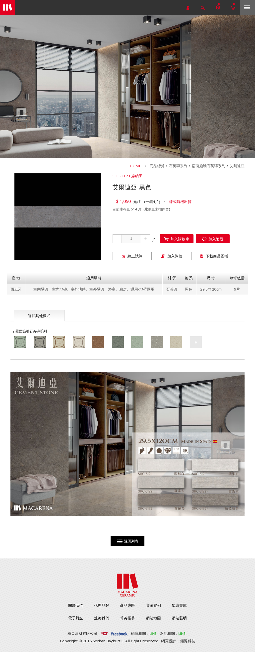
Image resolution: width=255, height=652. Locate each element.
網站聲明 (179, 617)
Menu (247, 7)
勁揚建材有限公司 (7, 7)
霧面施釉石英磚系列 (208, 165)
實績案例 (153, 605)
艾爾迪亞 (237, 165)
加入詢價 (171, 255)
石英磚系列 (178, 165)
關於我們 (75, 605)
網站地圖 (153, 617)
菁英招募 (127, 617)
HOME (135, 165)
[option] (57, 216)
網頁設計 (168, 640)
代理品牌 (101, 605)
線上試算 (132, 255)
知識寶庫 (179, 605)
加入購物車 (176, 238)
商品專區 (127, 605)
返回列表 (127, 541)
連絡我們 (101, 617)
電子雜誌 (75, 617)
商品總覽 (157, 165)
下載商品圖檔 (214, 255)
